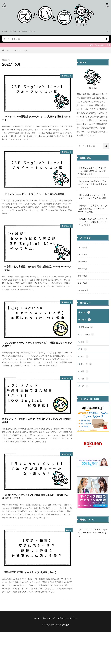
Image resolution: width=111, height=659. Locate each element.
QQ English (66, 314)
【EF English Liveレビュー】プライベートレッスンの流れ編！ (37, 199)
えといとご (64, 651)
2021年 (17, 50)
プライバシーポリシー (67, 645)
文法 (85, 384)
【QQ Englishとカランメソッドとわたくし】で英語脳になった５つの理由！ (34, 358)
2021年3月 (83, 277)
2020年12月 (83, 293)
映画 (85, 346)
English (14, 31)
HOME (7, 50)
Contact (37, 31)
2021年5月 (83, 262)
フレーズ (87, 369)
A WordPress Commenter (92, 538)
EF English (66, 76)
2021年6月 (83, 255)
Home (5, 31)
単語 (85, 376)
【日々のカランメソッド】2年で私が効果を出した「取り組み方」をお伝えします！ (37, 516)
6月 (25, 50)
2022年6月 (83, 247)
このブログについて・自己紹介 (92, 535)
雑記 (69, 552)
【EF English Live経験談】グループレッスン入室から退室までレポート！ (37, 120)
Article (86, 315)
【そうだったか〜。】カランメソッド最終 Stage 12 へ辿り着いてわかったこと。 (92, 170)
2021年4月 (83, 270)
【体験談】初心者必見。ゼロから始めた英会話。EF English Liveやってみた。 (37, 278)
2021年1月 (83, 285)
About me (25, 31)
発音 (85, 361)
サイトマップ (48, 645)
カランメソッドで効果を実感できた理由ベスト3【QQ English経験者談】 (36, 437)
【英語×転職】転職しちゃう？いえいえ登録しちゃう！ (36, 596)
